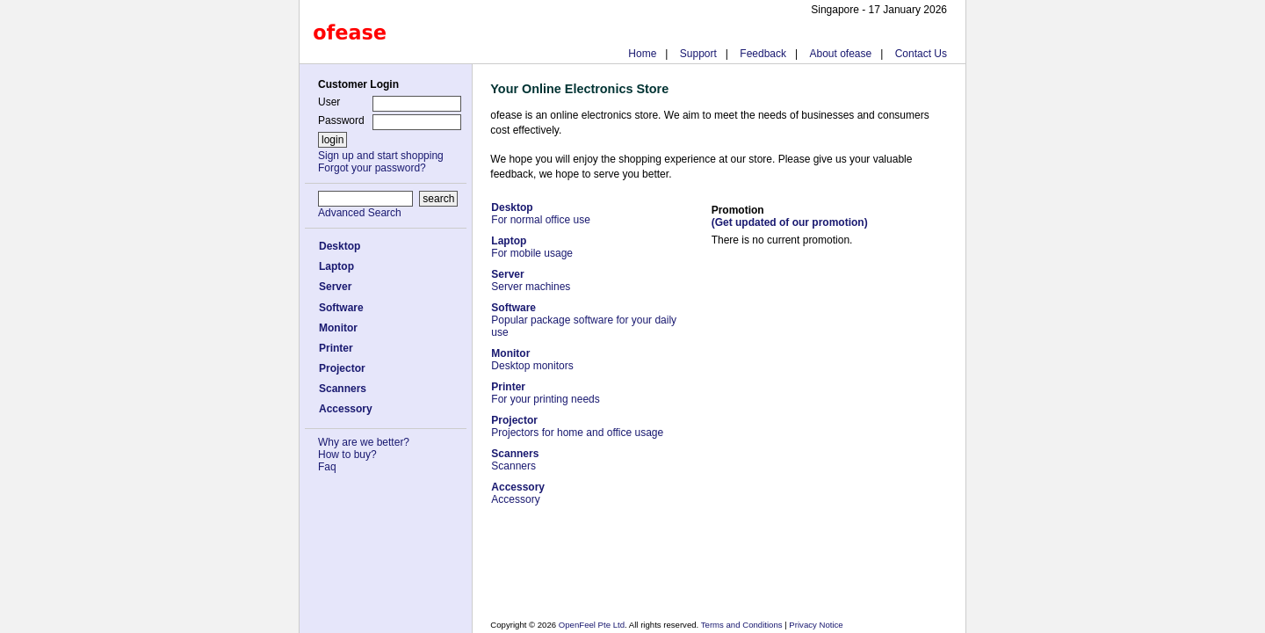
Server (335, 286)
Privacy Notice (815, 624)
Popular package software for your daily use (583, 320)
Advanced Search (359, 213)
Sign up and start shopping (381, 155)
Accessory (345, 409)
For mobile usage (532, 247)
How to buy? (347, 454)
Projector (342, 368)
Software (341, 308)
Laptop (336, 266)
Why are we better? (363, 442)
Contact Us (921, 53)
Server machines (530, 280)
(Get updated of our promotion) (790, 222)
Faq (327, 467)
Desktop (339, 246)
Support (698, 53)
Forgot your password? (372, 168)
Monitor (338, 328)
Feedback (763, 53)
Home (642, 53)
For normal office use (540, 213)
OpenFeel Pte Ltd (592, 624)
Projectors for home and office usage (577, 426)
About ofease (840, 53)
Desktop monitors (532, 359)
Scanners (342, 388)
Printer (336, 348)
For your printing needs (545, 393)
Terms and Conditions (742, 624)
